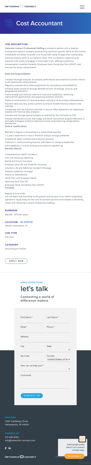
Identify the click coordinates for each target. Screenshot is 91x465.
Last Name (53, 317)
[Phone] (58, 330)
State (49, 346)
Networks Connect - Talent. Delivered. (20, 6)
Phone (51, 327)
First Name (27, 317)
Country (51, 356)
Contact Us (32, 395)
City (22, 346)
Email (24, 327)
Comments (26, 375)
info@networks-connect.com (20, 440)
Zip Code (25, 356)
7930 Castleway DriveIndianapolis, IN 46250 (17, 422)
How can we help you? (32, 365)
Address (25, 336)
